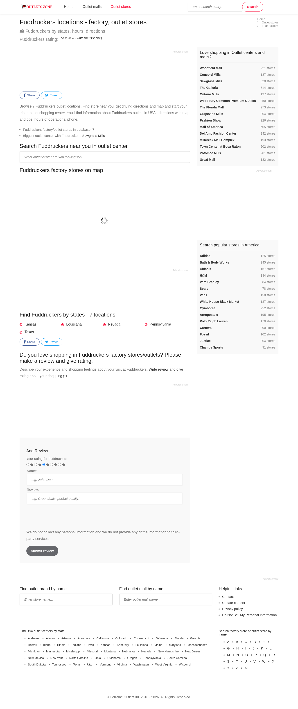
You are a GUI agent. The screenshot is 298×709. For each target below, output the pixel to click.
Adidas (205, 256)
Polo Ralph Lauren (214, 321)
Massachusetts (197, 645)
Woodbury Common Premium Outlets (228, 101)
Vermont (105, 664)
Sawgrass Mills (93, 136)
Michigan (34, 651)
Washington (141, 664)
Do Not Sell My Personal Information (249, 615)
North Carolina (78, 658)
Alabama (33, 638)
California (103, 638)
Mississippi (73, 651)
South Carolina (177, 658)
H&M (203, 275)
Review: (33, 489)
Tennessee (59, 664)
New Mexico (36, 658)
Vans (203, 295)
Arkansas (84, 638)
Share (29, 95)
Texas (29, 332)
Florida (179, 638)
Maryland (175, 645)
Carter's (206, 328)
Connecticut (141, 638)
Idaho (47, 645)
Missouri (92, 651)
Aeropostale (209, 315)
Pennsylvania (160, 324)
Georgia (195, 638)
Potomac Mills (210, 153)
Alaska (50, 638)
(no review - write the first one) (80, 38)
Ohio (98, 658)
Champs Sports (211, 347)
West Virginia (163, 664)
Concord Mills (210, 74)
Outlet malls (92, 7)
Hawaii (32, 645)
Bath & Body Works (214, 262)
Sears (204, 288)
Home (69, 7)
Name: (32, 471)
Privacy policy (232, 609)
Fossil (204, 334)
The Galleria (209, 87)
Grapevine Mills (211, 114)
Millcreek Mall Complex (217, 140)
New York (56, 658)
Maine (158, 645)
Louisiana (74, 324)
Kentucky (123, 645)
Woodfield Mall (211, 68)
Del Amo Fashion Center (218, 133)
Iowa (91, 645)
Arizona (66, 638)
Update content (233, 603)
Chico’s (205, 269)
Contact (228, 597)
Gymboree (207, 308)
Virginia (122, 664)
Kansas (30, 324)
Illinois (61, 645)
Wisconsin (185, 664)
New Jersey (193, 651)
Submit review (42, 551)
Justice (205, 341)
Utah (90, 664)
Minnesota (53, 651)
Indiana (76, 645)
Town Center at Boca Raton (220, 146)
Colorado (121, 638)
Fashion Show (210, 120)
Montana (110, 651)
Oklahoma (114, 658)
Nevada (114, 324)
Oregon (132, 658)
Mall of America (211, 127)
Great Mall (207, 159)
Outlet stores (121, 7)
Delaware (162, 638)
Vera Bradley (209, 282)
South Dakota (37, 664)
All (246, 668)
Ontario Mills (209, 94)
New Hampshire (168, 651)
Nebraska (128, 651)
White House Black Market (219, 301)
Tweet (51, 95)
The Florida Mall (212, 107)
